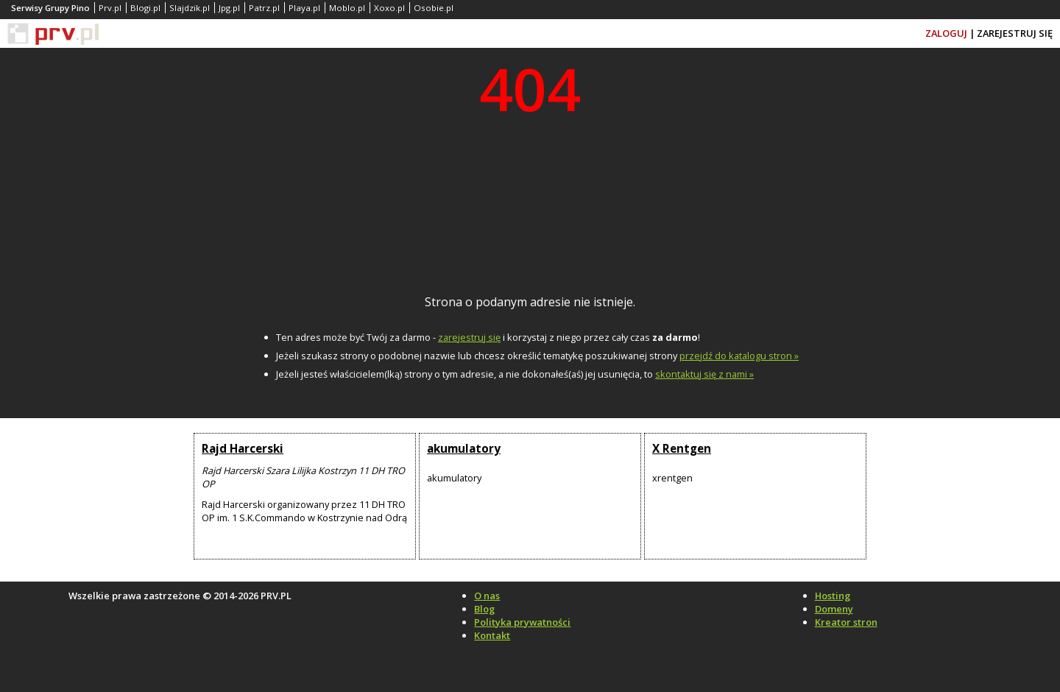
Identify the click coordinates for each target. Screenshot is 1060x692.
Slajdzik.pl (189, 7)
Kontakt (492, 635)
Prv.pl (110, 7)
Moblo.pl (347, 7)
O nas (487, 595)
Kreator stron (846, 622)
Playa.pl (304, 7)
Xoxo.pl (389, 7)
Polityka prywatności (522, 622)
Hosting (832, 595)
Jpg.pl (229, 7)
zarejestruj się (469, 337)
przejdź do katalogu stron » (739, 355)
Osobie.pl (433, 7)
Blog (484, 608)
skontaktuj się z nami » (704, 374)
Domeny (834, 608)
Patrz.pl (264, 7)
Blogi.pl (145, 7)
